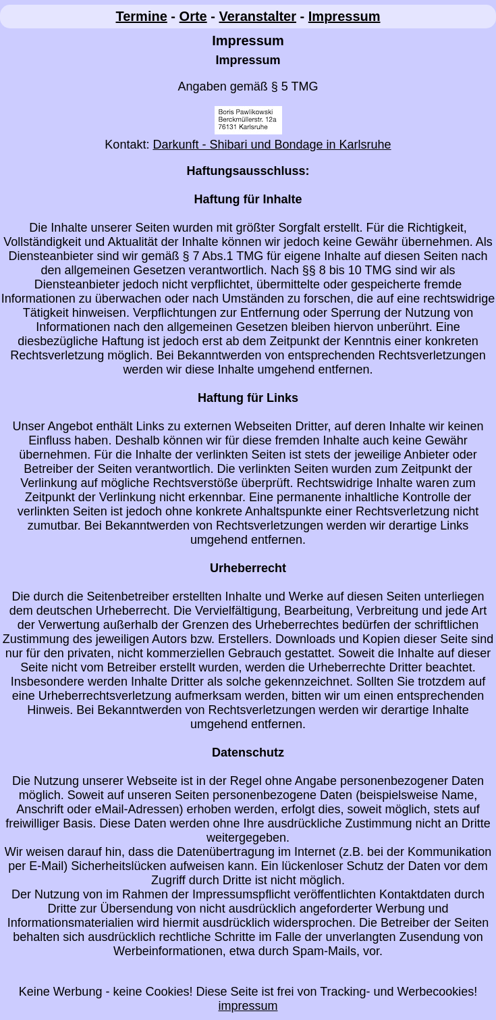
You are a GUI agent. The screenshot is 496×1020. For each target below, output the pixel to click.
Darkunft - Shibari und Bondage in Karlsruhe (272, 144)
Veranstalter (258, 16)
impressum (247, 1006)
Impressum (344, 16)
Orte (193, 16)
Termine (141, 16)
